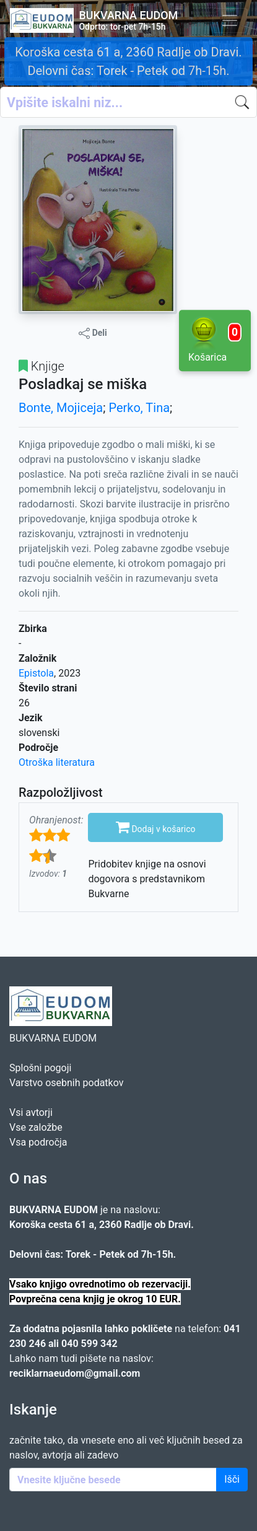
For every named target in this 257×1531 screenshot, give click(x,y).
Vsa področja (38, 1142)
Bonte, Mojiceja (61, 407)
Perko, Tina (139, 407)
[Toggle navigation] (229, 20)
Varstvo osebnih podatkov (66, 1083)
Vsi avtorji (31, 1112)
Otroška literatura (57, 762)
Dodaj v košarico (156, 826)
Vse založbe (36, 1127)
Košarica (215, 339)
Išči (232, 1479)
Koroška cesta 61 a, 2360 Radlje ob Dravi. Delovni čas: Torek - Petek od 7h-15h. (128, 61)
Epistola (36, 673)
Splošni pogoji (40, 1068)
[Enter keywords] (113, 1479)
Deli (93, 333)
